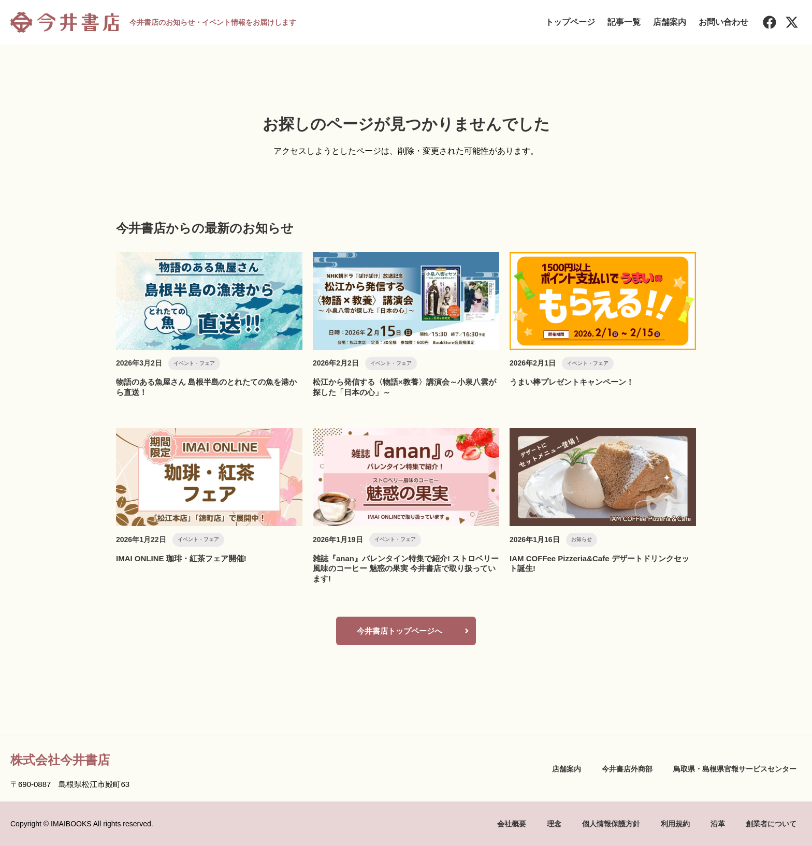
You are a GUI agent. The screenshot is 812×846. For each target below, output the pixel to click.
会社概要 (511, 824)
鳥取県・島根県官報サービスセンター (734, 769)
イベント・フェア (194, 363)
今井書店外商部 (627, 769)
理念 (554, 824)
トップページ (570, 22)
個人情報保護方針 (611, 824)
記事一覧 (624, 22)
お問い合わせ (723, 22)
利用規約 (675, 824)
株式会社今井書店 (60, 760)
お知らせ (581, 539)
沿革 (718, 824)
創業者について (771, 824)
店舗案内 (669, 22)
